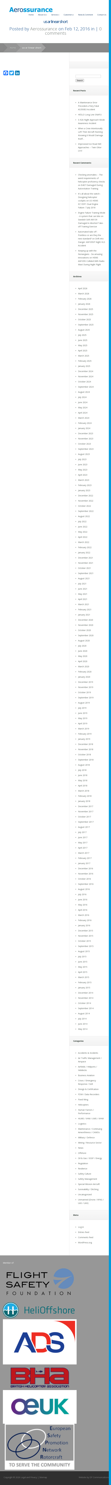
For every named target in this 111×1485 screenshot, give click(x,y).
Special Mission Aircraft (89, 1184)
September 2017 (86, 821)
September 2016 (86, 884)
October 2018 (84, 754)
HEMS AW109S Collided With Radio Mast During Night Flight (91, 261)
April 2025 (82, 350)
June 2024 (82, 402)
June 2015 (82, 961)
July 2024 (82, 397)
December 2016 (85, 868)
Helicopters (83, 1104)
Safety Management (87, 1179)
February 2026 (84, 298)
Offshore (82, 1153)
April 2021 (82, 599)
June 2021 (82, 588)
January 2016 (84, 925)
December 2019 (85, 682)
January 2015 (84, 987)
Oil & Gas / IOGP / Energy (90, 1158)
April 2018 (82, 785)
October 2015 (84, 941)
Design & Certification (88, 1089)
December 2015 (85, 930)
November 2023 (85, 438)
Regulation (83, 1163)
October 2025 (84, 319)
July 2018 (82, 770)
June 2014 (82, 1023)
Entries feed (83, 1232)
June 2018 (82, 775)
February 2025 (84, 361)
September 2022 (86, 511)
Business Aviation (86, 1075)
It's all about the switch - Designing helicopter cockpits (89, 197)
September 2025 (86, 324)
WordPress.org (85, 1242)
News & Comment (85, 15)
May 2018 (82, 780)
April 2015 (82, 972)
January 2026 (84, 304)
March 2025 (83, 355)
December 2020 (85, 619)
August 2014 (84, 1013)
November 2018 (85, 749)
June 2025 (82, 340)
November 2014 (85, 998)
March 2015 (83, 977)
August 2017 (84, 827)
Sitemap (43, 1477)
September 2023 (86, 449)
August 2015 (84, 951)
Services (55, 15)
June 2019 (82, 713)
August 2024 (84, 392)
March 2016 (83, 915)
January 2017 (84, 863)
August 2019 (84, 702)
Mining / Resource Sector (90, 1142)
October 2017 (84, 816)
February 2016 (84, 920)
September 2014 (86, 1008)
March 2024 (83, 417)
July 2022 (82, 521)
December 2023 (85, 433)
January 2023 (84, 490)
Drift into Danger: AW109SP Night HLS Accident (91, 242)
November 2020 (85, 625)
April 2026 (82, 288)
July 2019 (82, 708)
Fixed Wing (83, 1099)
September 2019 (86, 697)
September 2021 (86, 573)
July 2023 (82, 459)
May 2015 (82, 966)
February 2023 (84, 485)
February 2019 (84, 733)
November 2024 (85, 376)
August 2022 (84, 516)
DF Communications (99, 1477)
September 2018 (86, 759)
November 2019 (85, 687)
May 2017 (82, 842)
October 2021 (84, 568)
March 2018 (83, 790)
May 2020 (82, 656)
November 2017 (85, 811)
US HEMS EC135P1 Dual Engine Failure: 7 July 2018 (88, 204)
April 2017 (82, 847)
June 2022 (82, 526)
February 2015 (84, 982)
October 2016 (84, 878)
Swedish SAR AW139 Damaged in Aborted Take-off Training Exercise (90, 223)
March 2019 (83, 728)
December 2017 (85, 806)
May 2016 (82, 904)
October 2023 (84, 443)
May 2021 (82, 594)
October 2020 (84, 630)
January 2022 (84, 552)
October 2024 (84, 381)
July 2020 (82, 645)
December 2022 (85, 495)
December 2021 (85, 557)
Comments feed (85, 1237)
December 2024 (85, 371)
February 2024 (84, 423)
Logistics (82, 1123)
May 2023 (82, 469)
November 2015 (85, 935)
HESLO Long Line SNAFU (90, 114)
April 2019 (82, 723)
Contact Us (101, 15)
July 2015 (82, 956)
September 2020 (86, 635)
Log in (81, 1227)
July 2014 (82, 1018)
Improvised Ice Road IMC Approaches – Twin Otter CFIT (90, 147)
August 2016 (84, 889)
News (80, 1147)
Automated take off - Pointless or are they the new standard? (89, 235)
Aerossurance (43, 29)
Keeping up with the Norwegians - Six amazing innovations (90, 254)
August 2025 (84, 329)
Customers (69, 15)
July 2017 (82, 832)
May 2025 (82, 345)
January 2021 (84, 614)
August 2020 (84, 640)
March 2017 (83, 853)
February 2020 (84, 671)
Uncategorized (85, 1194)
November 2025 (85, 314)
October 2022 (84, 506)
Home (31, 15)
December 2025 (85, 309)
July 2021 (82, 583)
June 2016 (82, 899)
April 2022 (82, 537)
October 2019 (84, 692)
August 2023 (84, 454)
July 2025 (82, 335)
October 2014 (84, 1003)
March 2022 (83, 542)
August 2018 (84, 765)
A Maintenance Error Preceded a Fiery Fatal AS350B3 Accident (88, 106)
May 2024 (82, 407)
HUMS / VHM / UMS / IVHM (91, 1118)
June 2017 (82, 837)
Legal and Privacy (29, 1477)
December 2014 (85, 992)
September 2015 (86, 946)
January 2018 (84, 801)
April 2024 (82, 412)
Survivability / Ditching (88, 1189)
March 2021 (83, 604)
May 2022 (82, 531)
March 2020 (83, 666)
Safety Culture (84, 1173)
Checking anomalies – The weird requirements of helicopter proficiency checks (91, 178)
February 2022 (84, 547)
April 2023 (82, 474)
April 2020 (82, 661)
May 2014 (82, 1029)
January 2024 (84, 428)
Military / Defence (86, 1137)
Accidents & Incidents (88, 1053)
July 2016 (82, 894)
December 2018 (85, 744)
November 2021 (85, 563)
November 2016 (85, 873)
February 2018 (84, 796)
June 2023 (82, 464)
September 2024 (86, 386)
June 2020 (82, 651)
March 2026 (83, 293)
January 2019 (84, 739)
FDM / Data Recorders (88, 1094)
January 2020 (84, 676)
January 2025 (84, 366)
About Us (42, 15)
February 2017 (84, 858)
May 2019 (82, 718)
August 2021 (84, 578)
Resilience (82, 1168)
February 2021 (84, 609)
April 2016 (82, 910)
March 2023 (83, 480)
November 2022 (85, 500)
